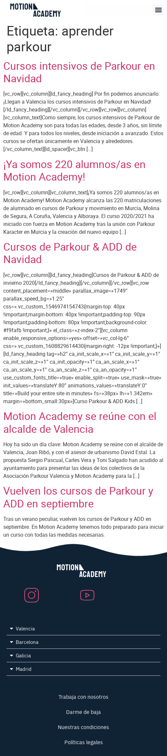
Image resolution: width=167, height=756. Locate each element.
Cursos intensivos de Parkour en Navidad (79, 72)
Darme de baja (83, 711)
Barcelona (27, 641)
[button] (158, 10)
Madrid (24, 668)
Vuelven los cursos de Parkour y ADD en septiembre (78, 496)
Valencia (25, 628)
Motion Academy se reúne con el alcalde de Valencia (79, 422)
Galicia (23, 655)
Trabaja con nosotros (83, 696)
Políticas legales (83, 741)
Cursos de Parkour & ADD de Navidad (70, 252)
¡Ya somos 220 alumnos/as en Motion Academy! (74, 170)
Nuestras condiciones (83, 726)
